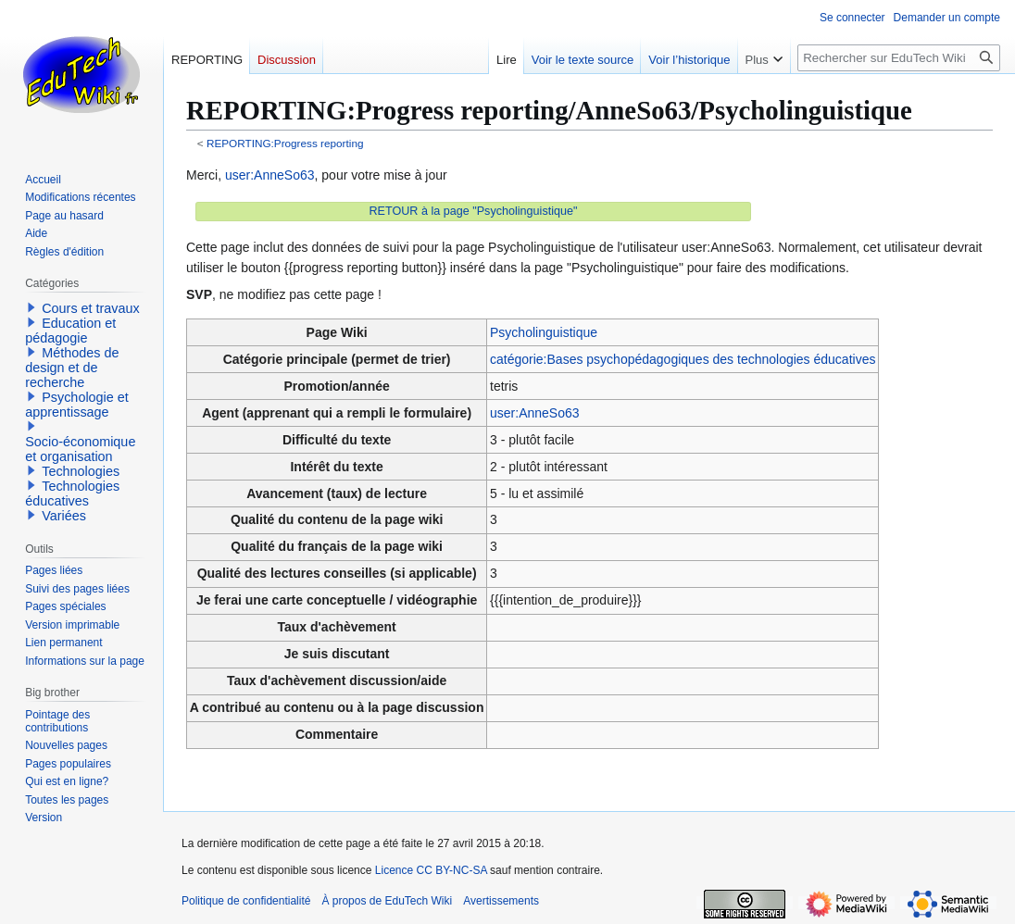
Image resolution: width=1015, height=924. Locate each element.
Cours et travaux (91, 308)
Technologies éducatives (72, 493)
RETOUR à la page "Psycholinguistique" (473, 211)
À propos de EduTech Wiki (386, 900)
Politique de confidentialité (246, 900)
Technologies (80, 471)
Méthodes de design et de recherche (72, 367)
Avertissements (501, 900)
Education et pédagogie (70, 330)
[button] (31, 307)
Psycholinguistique (543, 332)
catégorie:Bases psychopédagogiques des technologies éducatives (682, 359)
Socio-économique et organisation (80, 449)
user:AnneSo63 (270, 175)
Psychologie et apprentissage (77, 404)
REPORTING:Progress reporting (285, 143)
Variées (64, 515)
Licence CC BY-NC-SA (431, 870)
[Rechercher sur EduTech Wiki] (898, 57)
